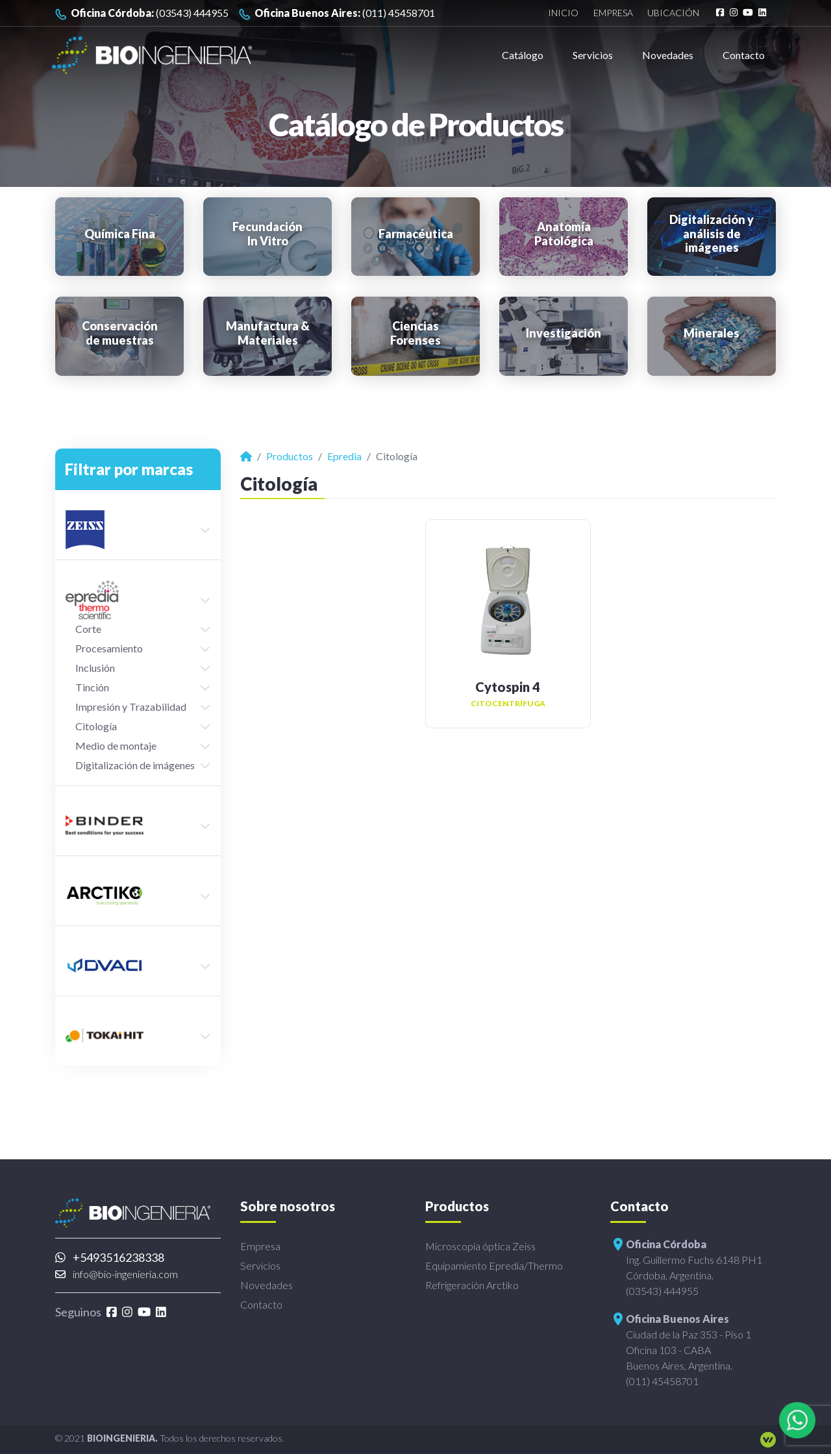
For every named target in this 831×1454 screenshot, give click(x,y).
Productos (289, 456)
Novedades (667, 55)
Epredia (344, 456)
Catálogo (522, 55)
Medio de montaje (115, 745)
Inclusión (95, 667)
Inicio (563, 13)
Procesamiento (109, 648)
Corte (88, 628)
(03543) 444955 (142, 13)
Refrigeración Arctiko (472, 1285)
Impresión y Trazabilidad (130, 706)
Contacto (744, 55)
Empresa (613, 13)
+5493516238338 (109, 1257)
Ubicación (673, 13)
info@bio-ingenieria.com (116, 1274)
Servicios (593, 55)
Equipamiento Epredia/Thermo (494, 1265)
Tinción (92, 687)
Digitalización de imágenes (135, 765)
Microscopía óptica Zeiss (480, 1246)
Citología (96, 726)
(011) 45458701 (337, 13)
